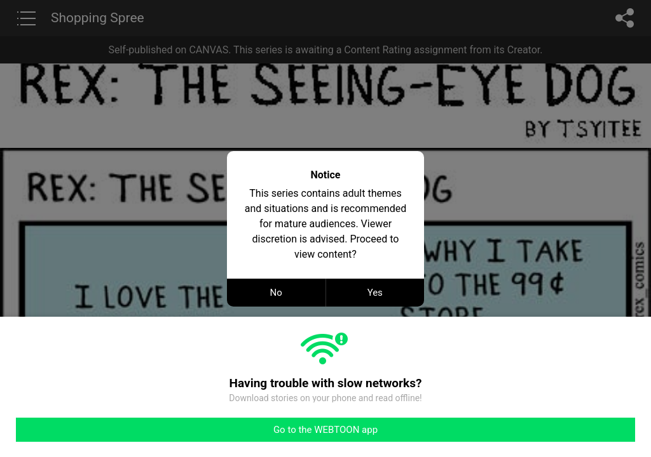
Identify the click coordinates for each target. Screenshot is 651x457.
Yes (375, 292)
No (276, 292)
